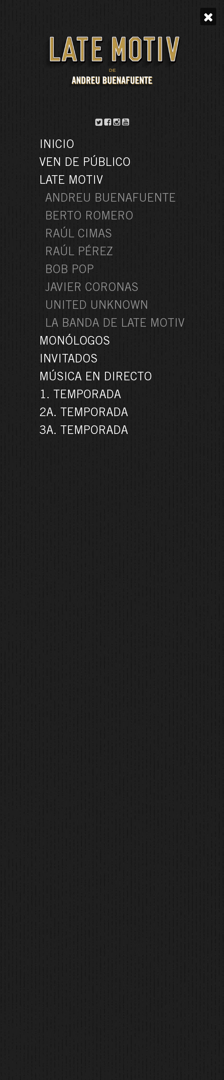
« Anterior (103, 661)
